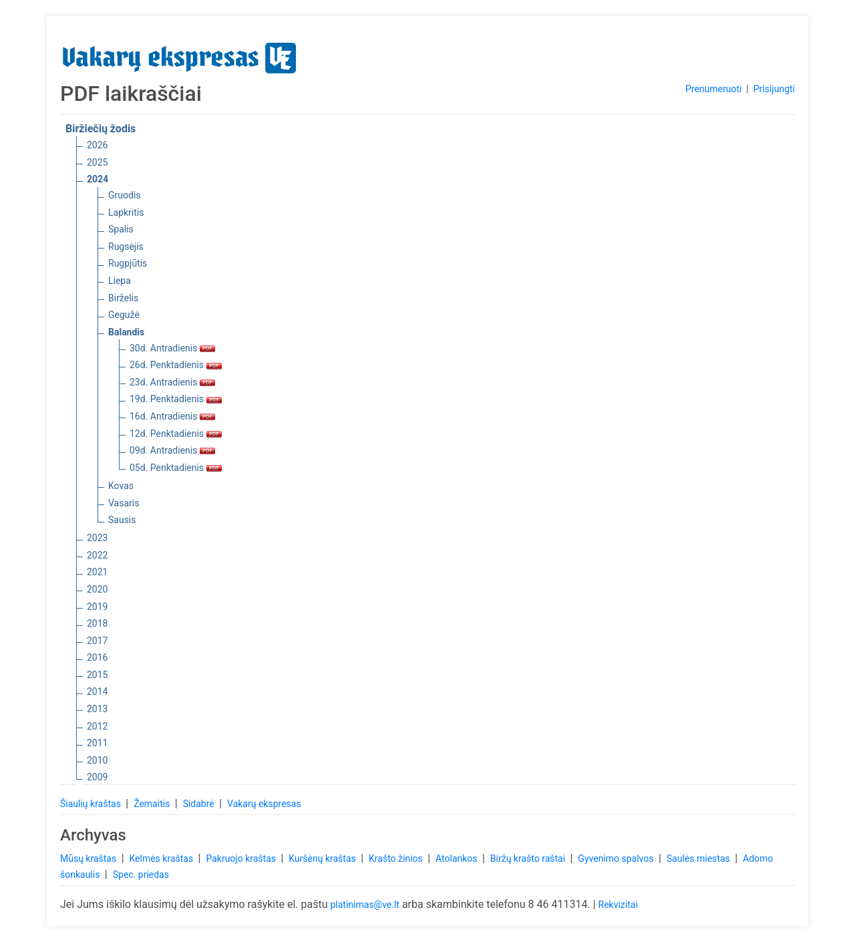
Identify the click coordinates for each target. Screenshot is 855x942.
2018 (97, 623)
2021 (97, 572)
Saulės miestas (699, 858)
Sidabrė (200, 803)
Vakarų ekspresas (264, 803)
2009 (97, 777)
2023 (97, 537)
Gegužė (124, 314)
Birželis (123, 298)
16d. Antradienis (172, 416)
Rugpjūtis (127, 263)
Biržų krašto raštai (529, 858)
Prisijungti (774, 89)
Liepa (119, 280)
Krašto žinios (397, 858)
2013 (97, 708)
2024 (97, 179)
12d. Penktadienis (176, 433)
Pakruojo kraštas (242, 858)
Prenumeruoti (713, 89)
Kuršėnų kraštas (323, 858)
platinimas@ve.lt (364, 904)
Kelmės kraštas (162, 858)
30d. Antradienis (172, 348)
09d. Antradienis (172, 450)
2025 (97, 162)
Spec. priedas (141, 874)
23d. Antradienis (172, 382)
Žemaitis (153, 803)
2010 (97, 760)
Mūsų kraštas (89, 858)
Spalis (121, 229)
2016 (97, 657)
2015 (97, 674)
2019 (97, 606)
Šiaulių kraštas (91, 803)
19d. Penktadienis (176, 399)
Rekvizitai (618, 904)
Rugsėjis (126, 246)
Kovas (121, 485)
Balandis (126, 332)
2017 (97, 640)
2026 (97, 145)
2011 (97, 743)
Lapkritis (126, 212)
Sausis (122, 519)
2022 (97, 555)
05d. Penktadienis (176, 467)
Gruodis (124, 195)
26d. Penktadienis (176, 364)
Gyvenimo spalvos (617, 858)
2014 (97, 691)
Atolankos (458, 858)
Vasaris (123, 503)
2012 (97, 726)
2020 (97, 589)
